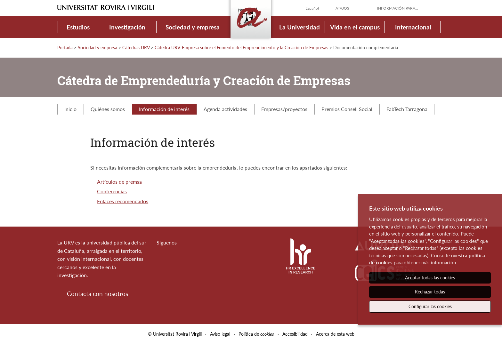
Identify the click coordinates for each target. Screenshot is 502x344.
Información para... (397, 8)
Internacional (413, 27)
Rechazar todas (430, 291)
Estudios (78, 27)
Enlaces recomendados (122, 201)
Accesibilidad (295, 334)
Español (312, 8)
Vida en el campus (355, 27)
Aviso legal (220, 334)
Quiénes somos (108, 109)
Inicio (70, 109)
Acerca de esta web (335, 334)
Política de (256, 334)
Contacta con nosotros (97, 293)
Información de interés (164, 109)
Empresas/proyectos (284, 109)
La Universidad (299, 27)
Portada (65, 47)
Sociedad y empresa (193, 27)
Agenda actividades (225, 109)
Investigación (127, 27)
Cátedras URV (136, 47)
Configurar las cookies (430, 306)
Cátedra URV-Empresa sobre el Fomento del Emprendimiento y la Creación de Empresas (241, 47)
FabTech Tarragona (406, 109)
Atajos (342, 8)
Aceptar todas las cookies (430, 277)
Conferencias (112, 191)
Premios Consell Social (346, 109)
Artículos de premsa (119, 182)
